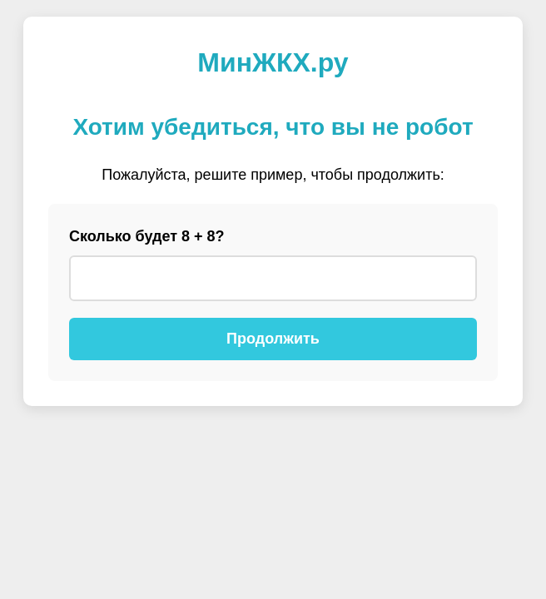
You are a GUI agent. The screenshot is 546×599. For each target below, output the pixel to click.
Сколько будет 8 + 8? (147, 236)
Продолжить (273, 338)
